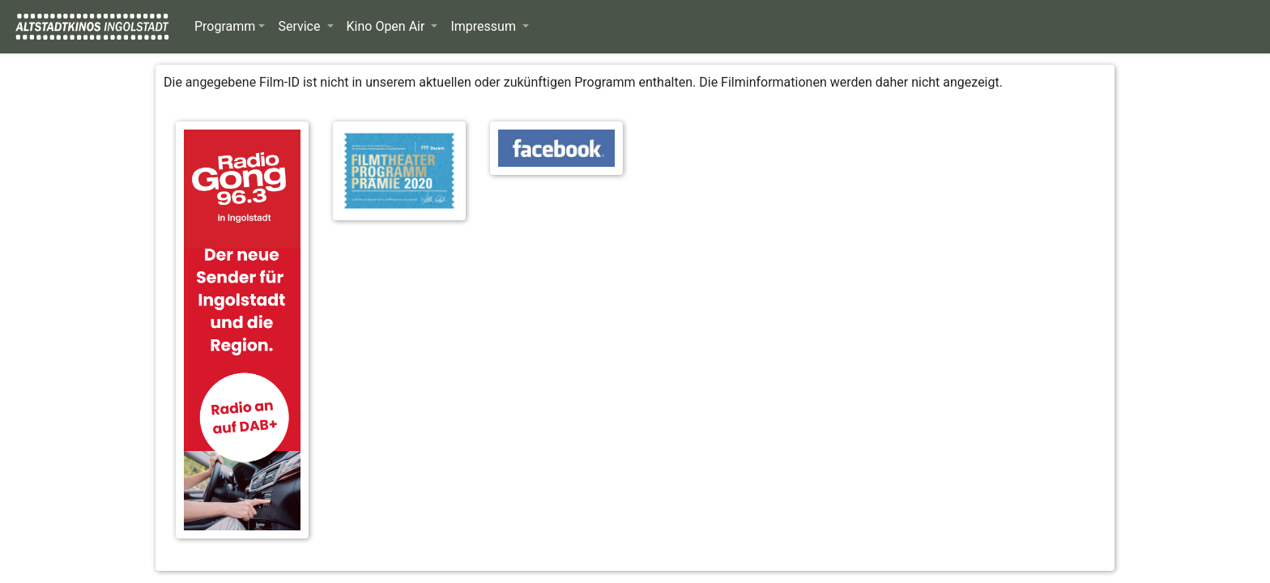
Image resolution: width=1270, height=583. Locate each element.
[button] (229, 27)
